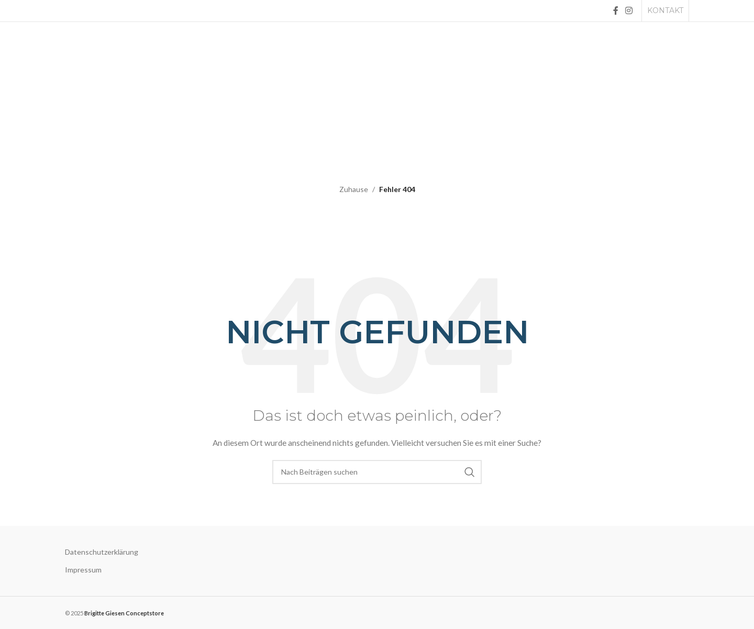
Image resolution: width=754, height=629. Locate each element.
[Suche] (377, 472)
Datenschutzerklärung (101, 551)
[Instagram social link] (629, 10)
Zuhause (353, 189)
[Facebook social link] (615, 10)
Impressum (83, 569)
